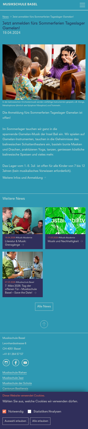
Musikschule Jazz (12, 378)
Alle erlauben (40, 421)
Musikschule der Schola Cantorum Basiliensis (17, 386)
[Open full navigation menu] (82, 5)
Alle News (44, 306)
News (5, 17)
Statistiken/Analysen (47, 411)
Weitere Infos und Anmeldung (24, 177)
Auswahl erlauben (15, 421)
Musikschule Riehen (14, 372)
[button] (44, 324)
